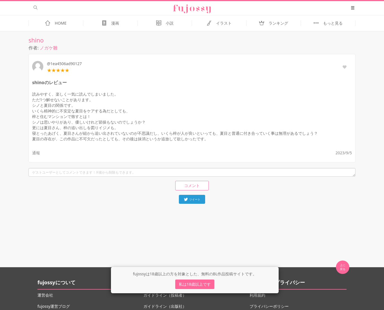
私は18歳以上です (195, 284)
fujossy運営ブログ (53, 306)
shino (36, 40)
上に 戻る (342, 267)
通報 (36, 152)
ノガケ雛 (49, 48)
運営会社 (45, 295)
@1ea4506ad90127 (64, 63)
